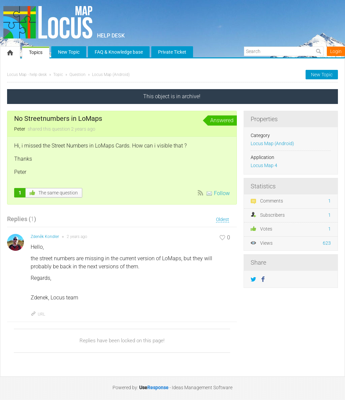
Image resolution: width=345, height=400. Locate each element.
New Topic (69, 52)
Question (77, 74)
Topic (58, 74)
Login (336, 51)
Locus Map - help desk (27, 74)
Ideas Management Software (202, 387)
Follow (222, 193)
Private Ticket (172, 52)
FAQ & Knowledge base (119, 52)
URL (38, 314)
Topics (35, 52)
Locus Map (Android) (111, 74)
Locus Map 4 (264, 165)
